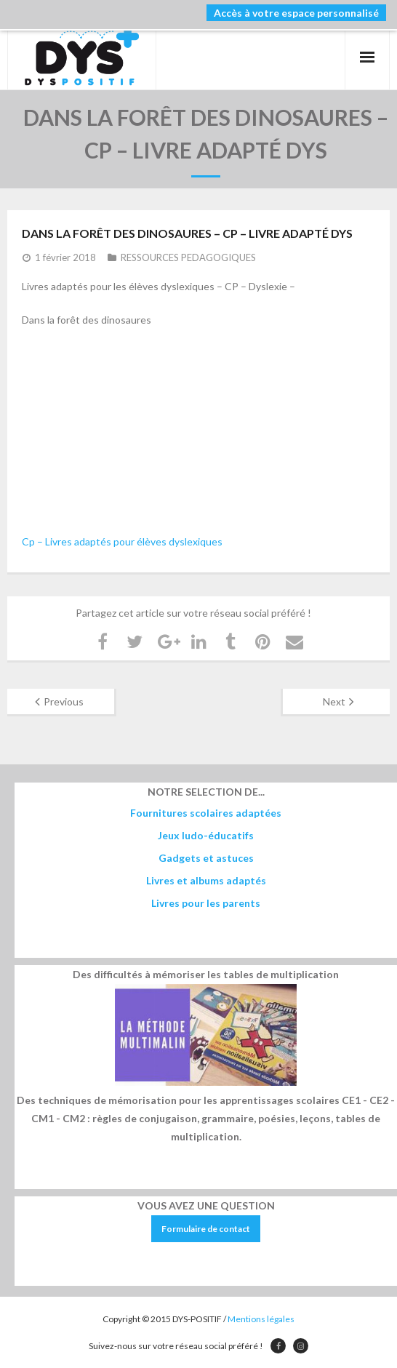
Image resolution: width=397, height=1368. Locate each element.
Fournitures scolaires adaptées (205, 813)
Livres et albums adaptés (206, 880)
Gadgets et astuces (206, 858)
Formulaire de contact (205, 1228)
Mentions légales (261, 1318)
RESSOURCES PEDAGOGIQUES (188, 257)
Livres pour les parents (205, 903)
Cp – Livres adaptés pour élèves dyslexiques (122, 541)
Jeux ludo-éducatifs (206, 835)
